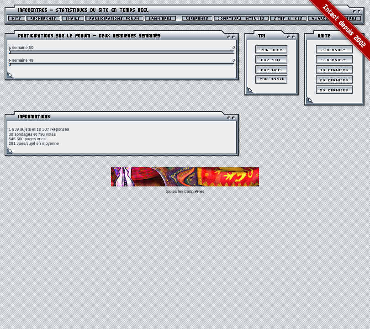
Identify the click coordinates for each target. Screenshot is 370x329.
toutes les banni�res (185, 191)
